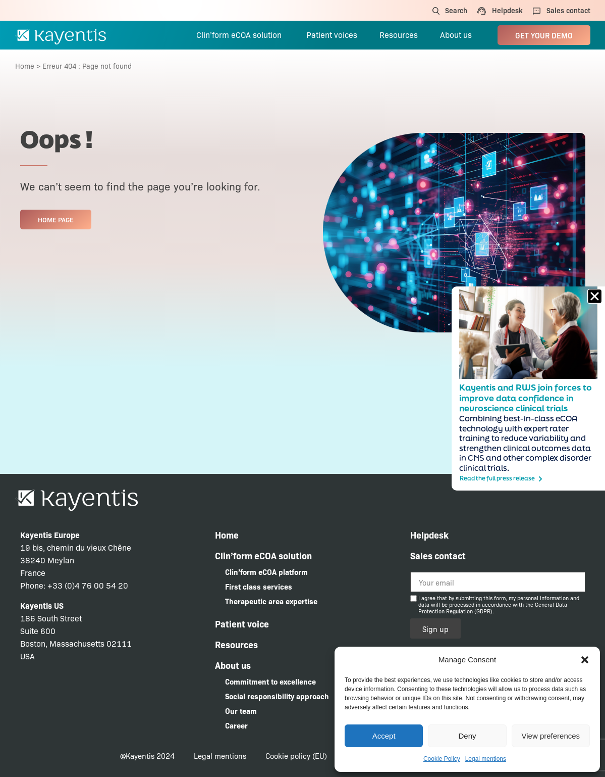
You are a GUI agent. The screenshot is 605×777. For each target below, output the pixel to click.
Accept (384, 736)
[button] (585, 660)
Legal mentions (485, 758)
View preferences (551, 736)
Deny (467, 736)
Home (24, 66)
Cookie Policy (441, 758)
